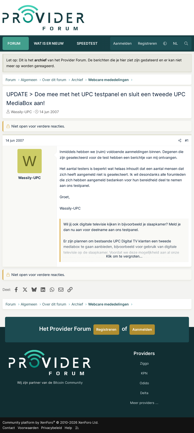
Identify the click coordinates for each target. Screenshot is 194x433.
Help (68, 428)
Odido (144, 383)
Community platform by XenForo (51, 422)
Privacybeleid (51, 428)
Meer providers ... (144, 403)
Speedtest (87, 43)
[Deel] (179, 140)
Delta (144, 393)
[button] (25, 43)
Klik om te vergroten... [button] (124, 256)
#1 (186, 140)
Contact (9, 428)
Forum (14, 43)
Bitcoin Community (68, 382)
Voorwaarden (28, 428)
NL (175, 43)
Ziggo (144, 363)
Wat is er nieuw (49, 43)
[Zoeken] (186, 43)
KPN (144, 373)
